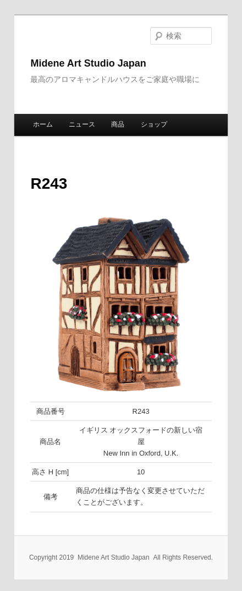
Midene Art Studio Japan (88, 63)
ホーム (43, 124)
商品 (117, 124)
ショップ (154, 124)
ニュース (82, 124)
